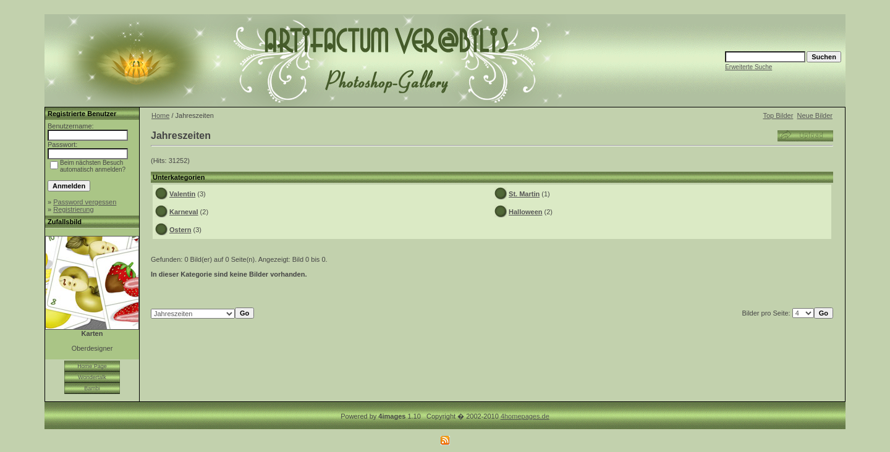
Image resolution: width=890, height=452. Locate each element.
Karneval (183, 212)
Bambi (92, 388)
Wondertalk (92, 377)
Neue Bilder (815, 115)
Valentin (182, 194)
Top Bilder (778, 115)
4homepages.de (525, 416)
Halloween (525, 212)
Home (160, 115)
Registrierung (73, 209)
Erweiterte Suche (748, 67)
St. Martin (524, 194)
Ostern (180, 229)
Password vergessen (84, 202)
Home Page (92, 366)
